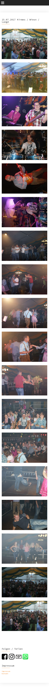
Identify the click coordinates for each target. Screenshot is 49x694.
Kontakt (5, 674)
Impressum (6, 671)
